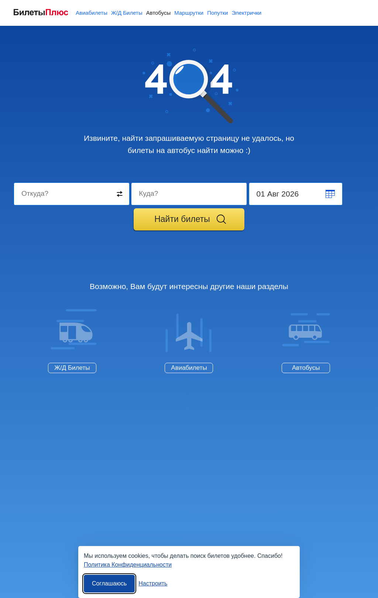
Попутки (217, 13)
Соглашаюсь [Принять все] (109, 583)
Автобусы (158, 13)
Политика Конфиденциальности (128, 565)
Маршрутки (188, 13)
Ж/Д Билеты (126, 13)
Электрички (246, 13)
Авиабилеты (91, 13)
